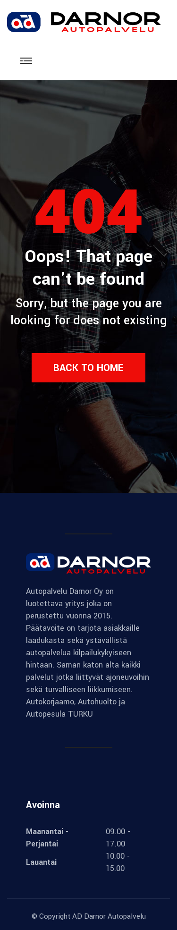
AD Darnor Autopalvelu (109, 916)
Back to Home (88, 368)
